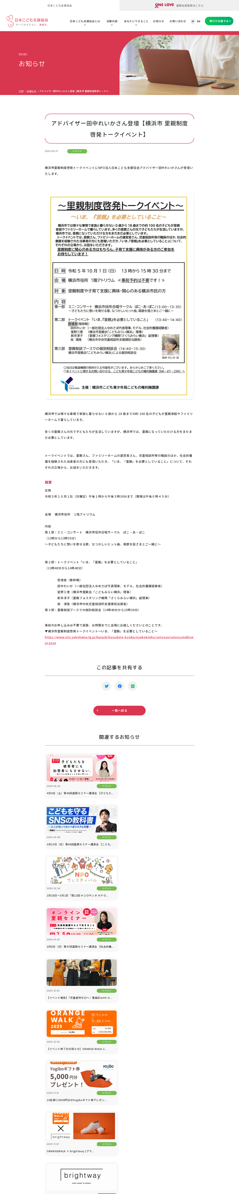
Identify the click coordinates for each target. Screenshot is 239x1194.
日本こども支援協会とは (85, 21)
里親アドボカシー (72, 1103)
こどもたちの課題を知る (130, 1048)
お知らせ (158, 21)
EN (198, 21)
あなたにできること (136, 21)
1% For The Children (203, 1057)
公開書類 (26, 1067)
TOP (21, 91)
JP (193, 21)
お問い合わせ (178, 21)
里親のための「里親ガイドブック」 (83, 1067)
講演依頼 (194, 1081)
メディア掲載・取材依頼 (36, 1076)
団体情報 (26, 1057)
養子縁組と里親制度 (127, 1094)
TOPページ (27, 1036)
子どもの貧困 (123, 1067)
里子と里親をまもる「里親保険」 (82, 1076)
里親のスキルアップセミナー (79, 1085)
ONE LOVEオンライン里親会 (192, 1148)
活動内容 (111, 21)
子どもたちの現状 (126, 1076)
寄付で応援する (219, 21)
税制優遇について (166, 1076)
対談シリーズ (197, 1099)
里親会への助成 (71, 1094)
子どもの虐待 (123, 1057)
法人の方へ (196, 1048)
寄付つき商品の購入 (167, 1067)
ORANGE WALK (71, 1112)
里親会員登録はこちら (179, 5)
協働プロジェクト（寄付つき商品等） (201, 1069)
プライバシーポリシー (203, 1118)
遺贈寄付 (160, 1085)
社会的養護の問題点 (127, 1085)
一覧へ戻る (119, 711)
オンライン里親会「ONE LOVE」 (82, 1057)
